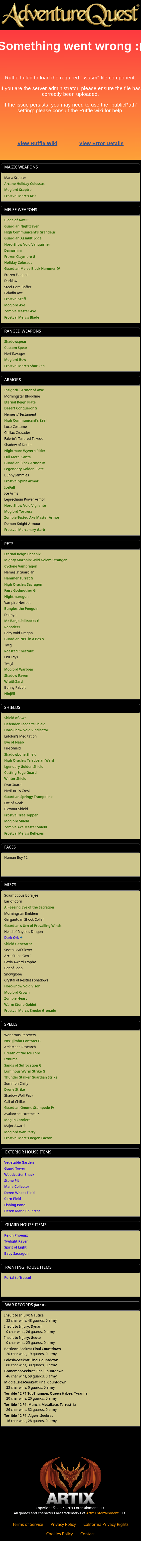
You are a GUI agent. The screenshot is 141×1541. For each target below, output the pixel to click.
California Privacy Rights (106, 1524)
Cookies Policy (59, 1534)
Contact (87, 1534)
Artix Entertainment (102, 1513)
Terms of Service (27, 1524)
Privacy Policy (63, 1524)
